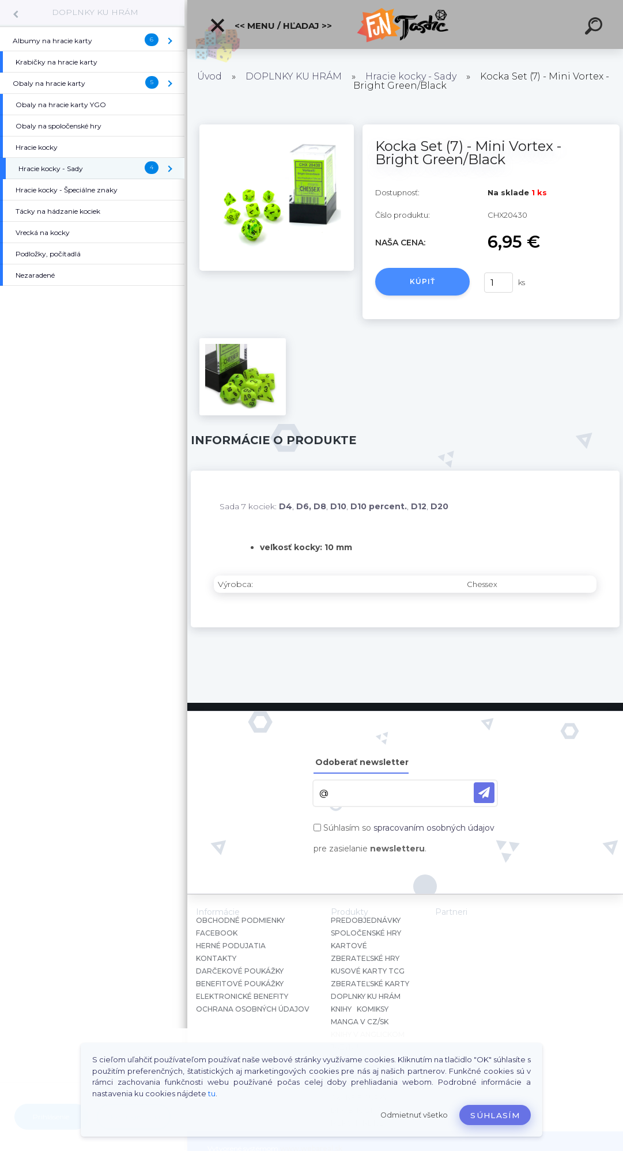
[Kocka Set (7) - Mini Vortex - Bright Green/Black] (276, 128)
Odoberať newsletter (362, 762)
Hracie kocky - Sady (410, 76)
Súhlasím (495, 1115)
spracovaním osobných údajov (433, 828)
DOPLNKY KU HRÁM (95, 12)
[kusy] (498, 282)
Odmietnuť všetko (414, 1115)
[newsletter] (484, 792)
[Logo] (405, 24)
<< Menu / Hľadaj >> (270, 25)
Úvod (209, 76)
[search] (595, 27)
